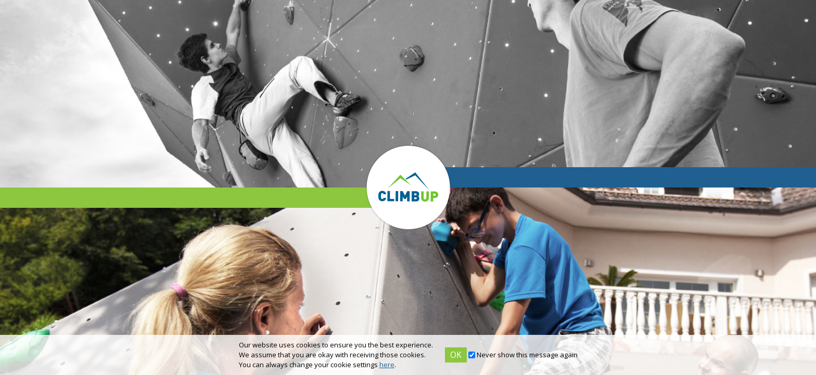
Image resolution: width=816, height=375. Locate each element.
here (386, 364)
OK (456, 354)
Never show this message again (527, 354)
